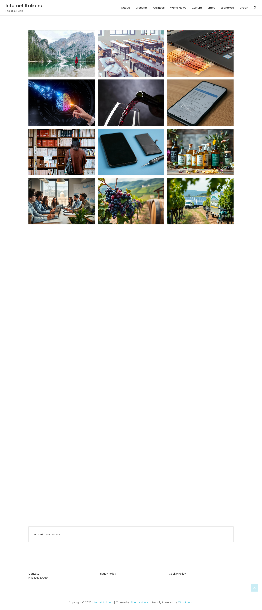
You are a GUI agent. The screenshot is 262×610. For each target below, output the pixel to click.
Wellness (158, 8)
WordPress (185, 602)
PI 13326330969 (38, 578)
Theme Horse (139, 602)
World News (178, 8)
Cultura (197, 8)
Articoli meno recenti (47, 534)
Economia (227, 8)
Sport (211, 8)
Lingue (125, 8)
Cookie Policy (177, 574)
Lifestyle (141, 8)
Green (244, 8)
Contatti (33, 574)
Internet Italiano (24, 6)
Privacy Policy (107, 574)
